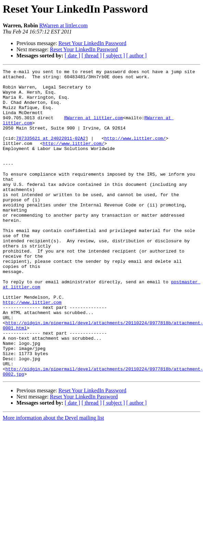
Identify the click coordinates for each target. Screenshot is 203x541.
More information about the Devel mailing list (53, 479)
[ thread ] (91, 55)
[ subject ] (114, 55)
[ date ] (72, 55)
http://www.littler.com (32, 349)
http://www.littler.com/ (134, 152)
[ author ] (136, 55)
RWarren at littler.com (63, 25)
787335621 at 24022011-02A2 (51, 152)
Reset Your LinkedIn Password (92, 43)
